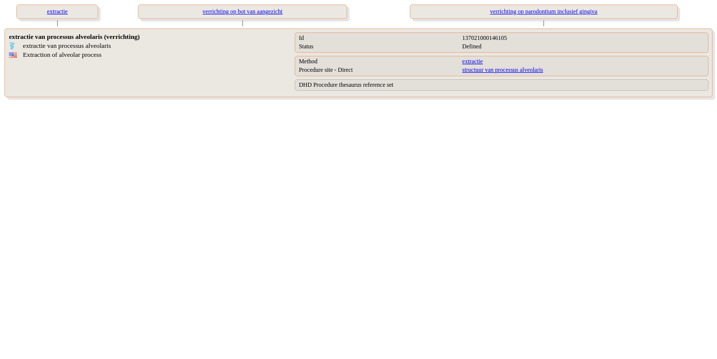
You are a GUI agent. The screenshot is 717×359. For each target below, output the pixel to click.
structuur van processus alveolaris (502, 69)
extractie (472, 61)
